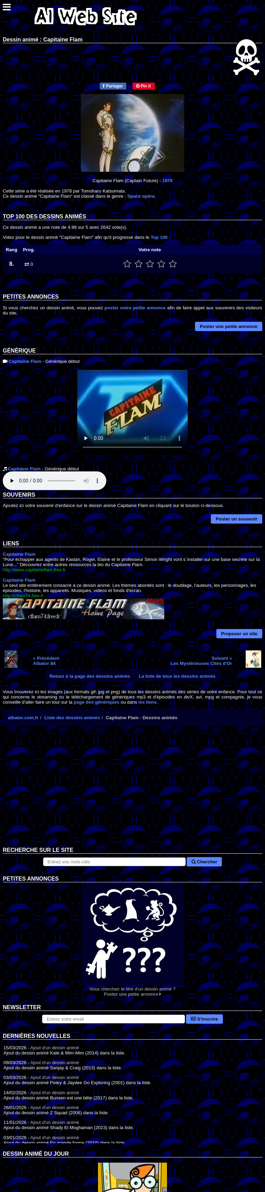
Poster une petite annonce (228, 326)
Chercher (204, 861)
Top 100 (158, 237)
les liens (147, 702)
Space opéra (141, 196)
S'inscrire (204, 1019)
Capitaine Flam (25, 361)
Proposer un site (239, 633)
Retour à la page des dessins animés (90, 676)
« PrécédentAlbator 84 (46, 661)
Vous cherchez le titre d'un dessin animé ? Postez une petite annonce (132, 939)
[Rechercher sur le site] (114, 861)
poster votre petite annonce (135, 307)
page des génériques (97, 702)
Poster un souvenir (236, 519)
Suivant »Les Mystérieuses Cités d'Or (201, 661)
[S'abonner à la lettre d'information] (113, 1019)
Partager (112, 86)
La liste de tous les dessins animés (177, 676)
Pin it (143, 86)
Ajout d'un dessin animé (54, 1047)
